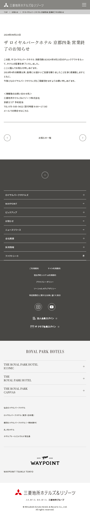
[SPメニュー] (84, 4)
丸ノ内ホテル (9, 429)
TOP (6, 12)
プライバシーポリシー (45, 281)
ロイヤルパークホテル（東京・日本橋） (19, 415)
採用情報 (9, 247)
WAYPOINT (45, 203)
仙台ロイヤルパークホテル (15, 407)
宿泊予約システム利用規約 (45, 275)
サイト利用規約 (54, 268)
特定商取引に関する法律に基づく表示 (45, 295)
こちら (26, 110)
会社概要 (9, 238)
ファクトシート (45, 255)
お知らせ (15, 12)
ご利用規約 (34, 268)
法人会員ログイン (45, 318)
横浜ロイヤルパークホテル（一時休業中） (20, 422)
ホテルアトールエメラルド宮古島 (17, 436)
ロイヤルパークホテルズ (16, 194)
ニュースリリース (45, 229)
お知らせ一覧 (45, 138)
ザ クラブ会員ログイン (45, 327)
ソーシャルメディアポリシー (45, 288)
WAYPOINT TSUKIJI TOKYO (18, 471)
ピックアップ (11, 212)
